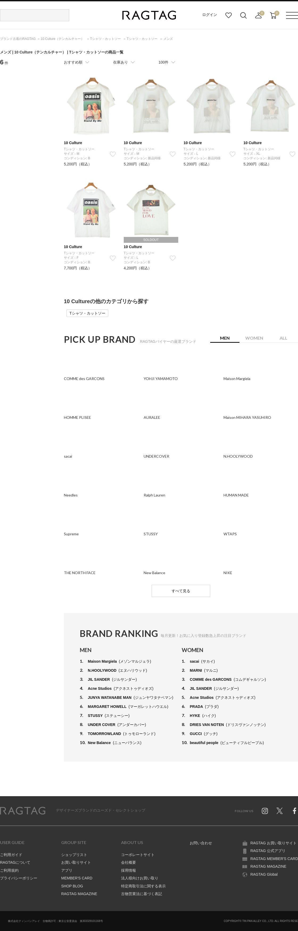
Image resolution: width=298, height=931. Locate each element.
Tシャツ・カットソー (87, 313)
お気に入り (228, 15)
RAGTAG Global (264, 874)
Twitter (279, 810)
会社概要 (128, 862)
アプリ (66, 870)
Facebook (294, 810)
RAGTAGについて (15, 862)
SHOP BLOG (72, 886)
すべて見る (181, 591)
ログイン (209, 14)
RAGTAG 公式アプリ (267, 851)
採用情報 (128, 870)
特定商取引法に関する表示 (143, 886)
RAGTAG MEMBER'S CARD (274, 859)
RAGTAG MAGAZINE (79, 894)
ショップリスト (74, 855)
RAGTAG (22, 811)
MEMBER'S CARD (76, 878)
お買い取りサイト (76, 862)
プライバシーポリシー (18, 878)
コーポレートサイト (138, 855)
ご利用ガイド (11, 855)
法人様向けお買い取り (139, 878)
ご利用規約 (9, 870)
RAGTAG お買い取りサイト (273, 843)
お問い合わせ (201, 843)
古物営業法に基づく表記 (141, 894)
